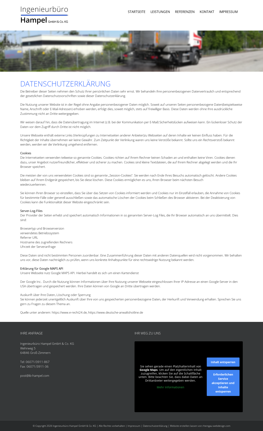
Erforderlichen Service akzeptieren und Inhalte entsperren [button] (223, 382)
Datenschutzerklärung (155, 426)
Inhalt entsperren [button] (223, 362)
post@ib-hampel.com (34, 376)
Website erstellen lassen (183, 426)
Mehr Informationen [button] (170, 387)
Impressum (134, 426)
